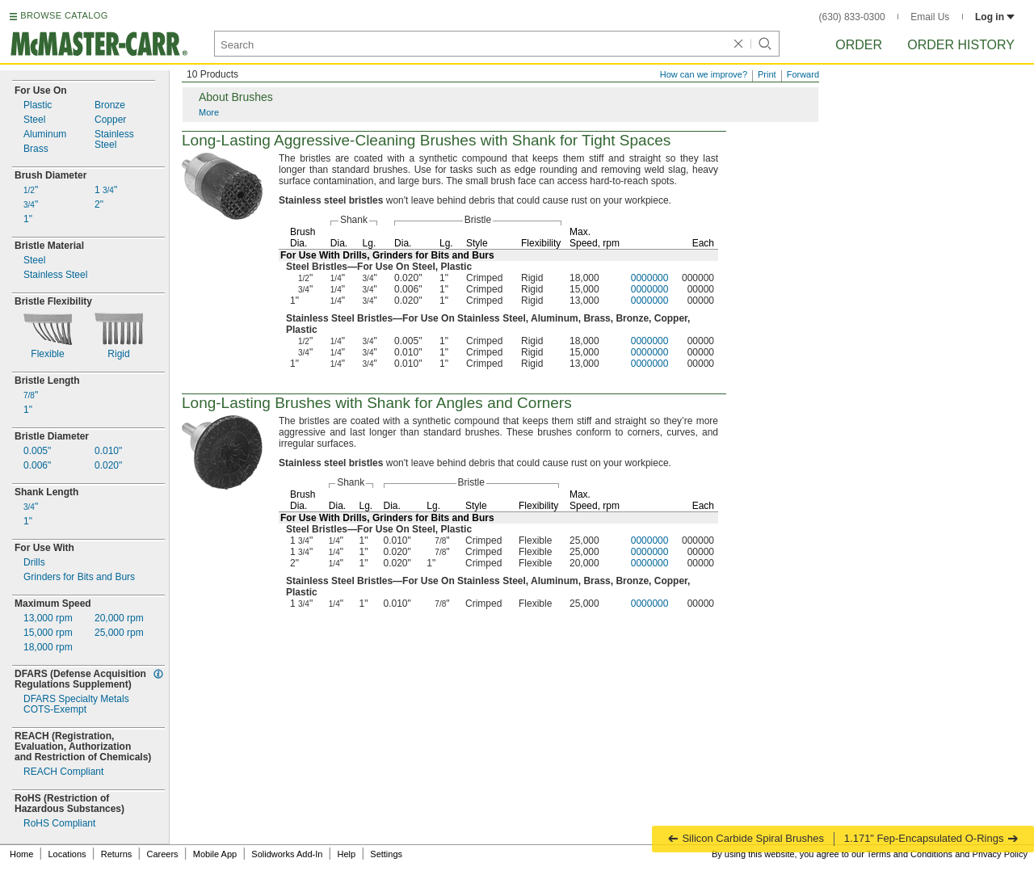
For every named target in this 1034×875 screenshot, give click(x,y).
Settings (386, 854)
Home (21, 854)
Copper (110, 120)
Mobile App (215, 854)
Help (347, 854)
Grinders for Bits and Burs (79, 577)
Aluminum (44, 134)
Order (858, 45)
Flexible (47, 354)
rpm (48, 618)
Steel (34, 120)
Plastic (37, 105)
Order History (961, 45)
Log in (995, 17)
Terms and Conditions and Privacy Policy (947, 854)
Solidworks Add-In (286, 854)
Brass (35, 149)
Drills (34, 562)
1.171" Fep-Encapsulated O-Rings (931, 838)
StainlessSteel (114, 139)
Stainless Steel (55, 275)
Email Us (929, 17)
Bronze (110, 105)
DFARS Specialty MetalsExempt (76, 704)
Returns (116, 854)
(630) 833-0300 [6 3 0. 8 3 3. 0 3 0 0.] (852, 17)
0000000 (650, 278)
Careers (162, 854)
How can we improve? (703, 74)
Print (767, 74)
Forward (803, 74)
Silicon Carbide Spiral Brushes (746, 838)
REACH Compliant (63, 772)
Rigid (118, 354)
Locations (67, 854)
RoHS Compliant (59, 823)
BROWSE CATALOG (63, 15)
